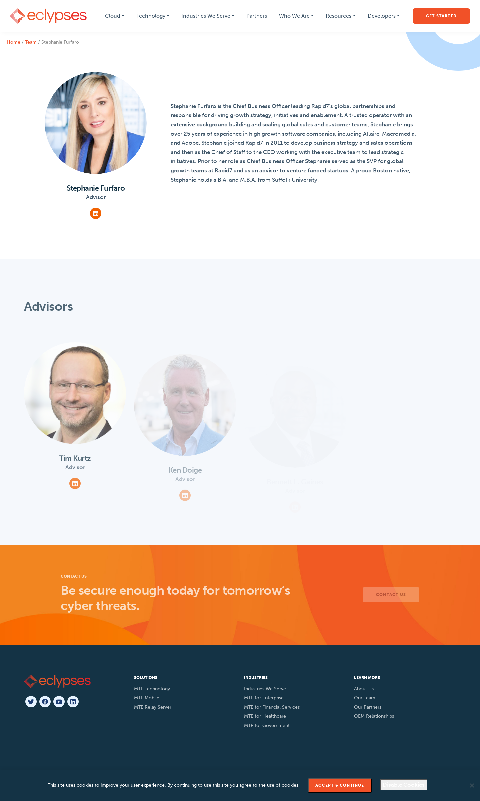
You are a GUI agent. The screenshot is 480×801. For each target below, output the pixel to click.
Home (13, 42)
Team (31, 42)
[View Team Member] (75, 410)
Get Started (441, 16)
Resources (338, 16)
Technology (150, 16)
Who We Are (294, 16)
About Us (364, 689)
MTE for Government (267, 725)
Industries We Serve (205, 16)
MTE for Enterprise (264, 698)
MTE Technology (152, 689)
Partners (256, 16)
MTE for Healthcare (265, 716)
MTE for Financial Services (272, 707)
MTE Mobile (146, 698)
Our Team (364, 698)
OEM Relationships (374, 716)
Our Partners (367, 707)
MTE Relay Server (152, 707)
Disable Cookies (404, 784)
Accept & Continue (339, 785)
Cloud (112, 16)
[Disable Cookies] (471, 785)
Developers (382, 16)
